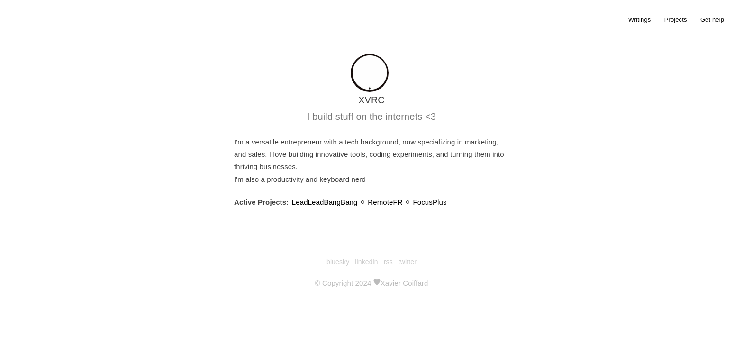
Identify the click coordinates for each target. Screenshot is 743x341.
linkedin (366, 262)
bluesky (337, 262)
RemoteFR (385, 202)
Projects (675, 19)
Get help (712, 19)
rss (388, 262)
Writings (639, 19)
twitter (408, 262)
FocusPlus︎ (429, 202)
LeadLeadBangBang (325, 202)
